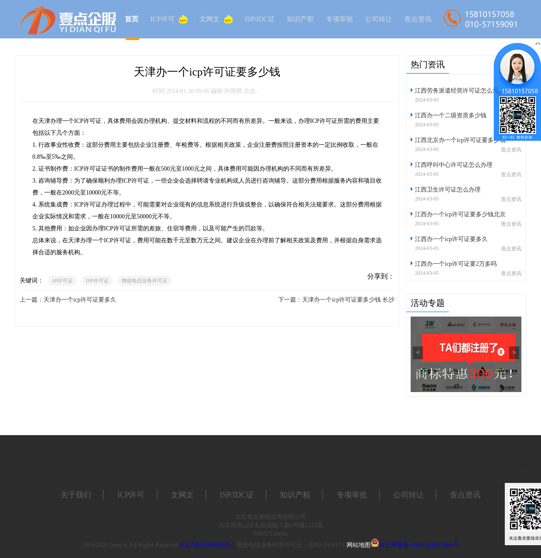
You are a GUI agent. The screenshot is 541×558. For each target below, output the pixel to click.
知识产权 (300, 19)
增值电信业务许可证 (144, 281)
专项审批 (339, 19)
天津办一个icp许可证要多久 (79, 299)
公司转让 (378, 19)
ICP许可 (168, 19)
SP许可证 (62, 281)
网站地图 (359, 545)
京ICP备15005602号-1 (207, 545)
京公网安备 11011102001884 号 (419, 545)
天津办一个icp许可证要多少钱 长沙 (348, 299)
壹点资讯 (418, 19)
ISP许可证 (97, 281)
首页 (131, 19)
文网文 (216, 19)
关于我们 (75, 495)
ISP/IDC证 (260, 19)
